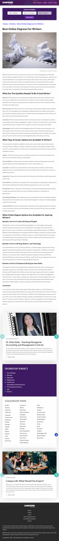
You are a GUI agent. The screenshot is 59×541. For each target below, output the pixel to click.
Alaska (7, 405)
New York (23, 438)
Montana (22, 424)
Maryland (23, 410)
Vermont (39, 428)
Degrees (39, 3)
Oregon (39, 410)
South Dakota (41, 419)
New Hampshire (25, 431)
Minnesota (23, 417)
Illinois (7, 431)
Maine (22, 407)
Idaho (6, 429)
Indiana (7, 434)
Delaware (8, 420)
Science (9, 391)
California (8, 412)
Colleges (45, 3)
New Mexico (24, 435)
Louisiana (23, 405)
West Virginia (41, 435)
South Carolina (41, 417)
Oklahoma (40, 407)
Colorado (8, 415)
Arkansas (8, 410)
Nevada (22, 428)
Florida (7, 422)
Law (8, 389)
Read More (11, 357)
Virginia (39, 431)
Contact (29, 521)
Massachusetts (24, 412)
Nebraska (23, 426)
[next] (56, 336)
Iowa (6, 436)
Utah (38, 426)
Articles (50, 3)
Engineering (10, 380)
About (29, 510)
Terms (29, 514)
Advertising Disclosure (29, 516)
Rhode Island (41, 414)
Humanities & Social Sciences (16, 384)
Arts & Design (11, 373)
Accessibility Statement (29, 518)
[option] (29, 336)
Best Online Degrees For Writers (30, 24)
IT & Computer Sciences (14, 387)
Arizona (7, 407)
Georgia (7, 424)
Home (34, 3)
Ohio (38, 405)
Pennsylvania (41, 412)
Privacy (29, 512)
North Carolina (24, 440)
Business (9, 375)
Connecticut (9, 417)
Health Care (10, 382)
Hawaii (7, 427)
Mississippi (23, 419)
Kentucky (8, 441)
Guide (55, 3)
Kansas (7, 438)
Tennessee (40, 421)
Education (10, 377)
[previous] (2, 336)
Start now (29, 17)
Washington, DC (42, 433)
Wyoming (40, 438)
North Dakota (24, 442)
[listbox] (29, 336)
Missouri (22, 421)
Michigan (23, 414)
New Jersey (23, 433)
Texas (38, 424)
